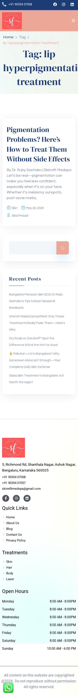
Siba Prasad (20, 215)
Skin (14, 208)
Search (62, 247)
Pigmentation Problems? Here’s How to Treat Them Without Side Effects (38, 144)
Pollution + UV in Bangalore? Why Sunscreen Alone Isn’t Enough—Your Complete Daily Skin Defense (34, 360)
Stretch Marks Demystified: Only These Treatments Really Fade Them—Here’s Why (37, 323)
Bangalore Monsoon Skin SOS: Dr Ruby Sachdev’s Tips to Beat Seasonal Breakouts (36, 301)
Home (8, 37)
